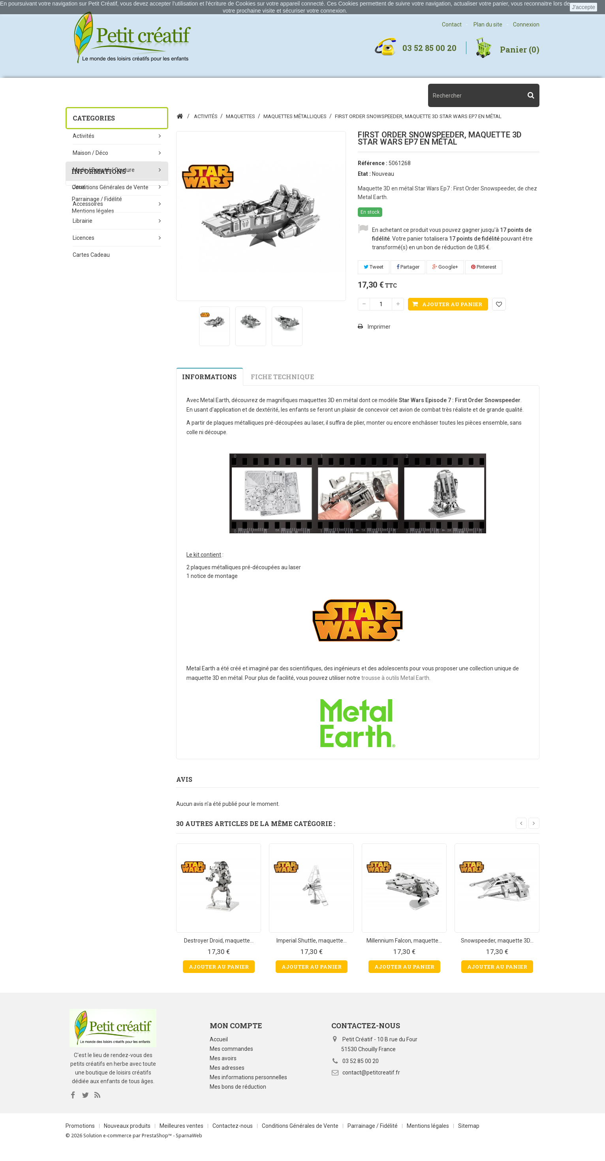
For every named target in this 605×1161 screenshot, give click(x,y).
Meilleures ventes (182, 1135)
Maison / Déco (90, 153)
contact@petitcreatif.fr (371, 1072)
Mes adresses (227, 1068)
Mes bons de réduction (238, 1087)
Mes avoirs (223, 1058)
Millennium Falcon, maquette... (404, 940)
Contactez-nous (233, 1135)
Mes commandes (231, 1049)
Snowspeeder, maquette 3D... (497, 940)
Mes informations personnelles (248, 1077)
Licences (83, 238)
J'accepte (583, 7)
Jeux (79, 187)
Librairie (82, 221)
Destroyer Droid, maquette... (219, 940)
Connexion (526, 24)
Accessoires (88, 204)
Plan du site (487, 24)
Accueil (219, 1039)
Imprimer (379, 327)
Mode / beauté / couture (104, 170)
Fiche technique (282, 377)
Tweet (373, 267)
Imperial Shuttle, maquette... (311, 940)
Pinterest (483, 267)
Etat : (364, 174)
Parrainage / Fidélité (97, 341)
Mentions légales (93, 353)
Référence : (372, 163)
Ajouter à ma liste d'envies (499, 304)
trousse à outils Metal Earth (395, 678)
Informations (98, 309)
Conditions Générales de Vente (110, 329)
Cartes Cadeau (91, 255)
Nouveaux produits (128, 1135)
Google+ (445, 267)
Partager (407, 267)
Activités (83, 136)
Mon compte (236, 1025)
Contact (452, 24)
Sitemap (468, 1135)
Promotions (81, 1135)
